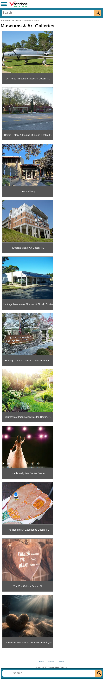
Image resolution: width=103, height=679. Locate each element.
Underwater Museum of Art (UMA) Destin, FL (28, 642)
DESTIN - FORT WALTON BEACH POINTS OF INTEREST (20, 20)
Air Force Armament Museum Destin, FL (28, 78)
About (41, 661)
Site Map (51, 661)
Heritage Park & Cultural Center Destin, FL (28, 360)
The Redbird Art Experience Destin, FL (28, 529)
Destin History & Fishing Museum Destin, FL (28, 135)
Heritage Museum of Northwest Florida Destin (28, 304)
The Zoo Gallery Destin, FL (28, 586)
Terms (61, 661)
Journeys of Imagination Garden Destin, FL (28, 417)
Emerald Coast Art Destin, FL (28, 247)
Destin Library (28, 191)
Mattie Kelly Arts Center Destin (28, 473)
